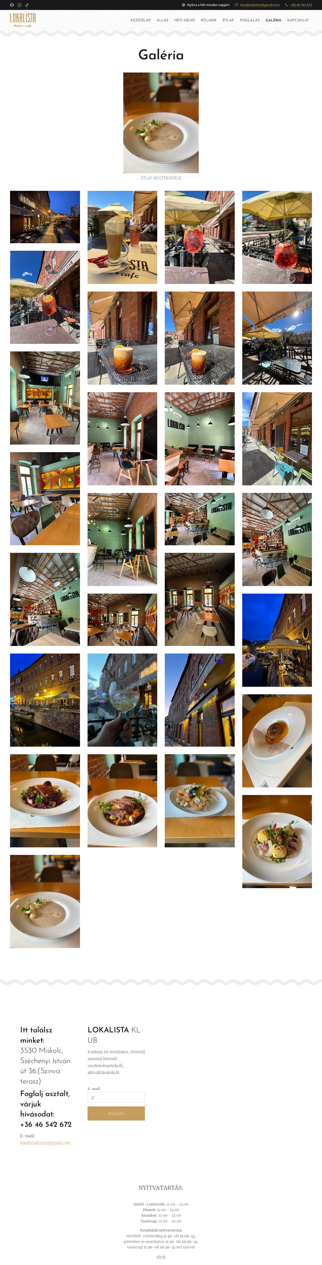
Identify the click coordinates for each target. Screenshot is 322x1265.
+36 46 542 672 (301, 5)
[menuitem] (97, 20)
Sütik (161, 1257)
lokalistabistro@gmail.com (260, 5)
